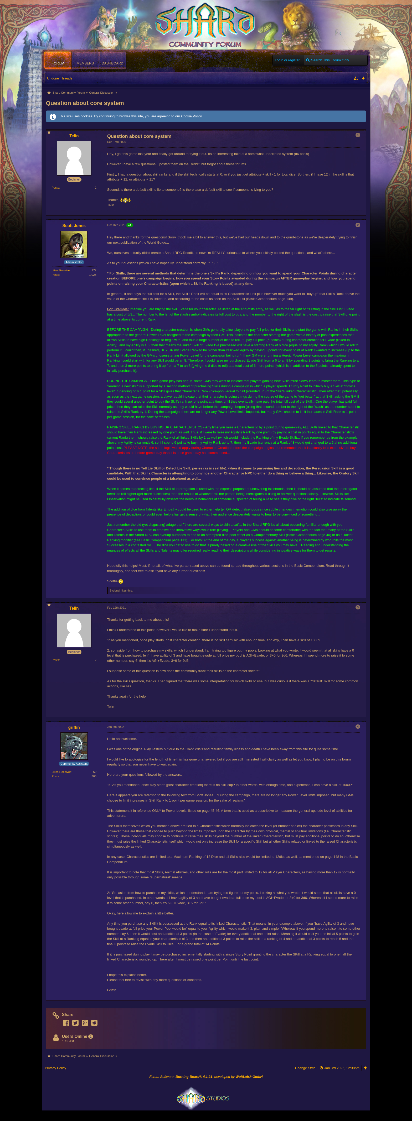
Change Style (305, 1068)
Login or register (287, 60)
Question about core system (85, 103)
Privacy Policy (55, 1068)
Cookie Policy (191, 116)
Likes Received (61, 270)
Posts (55, 187)
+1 (129, 225)
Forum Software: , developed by (205, 1077)
